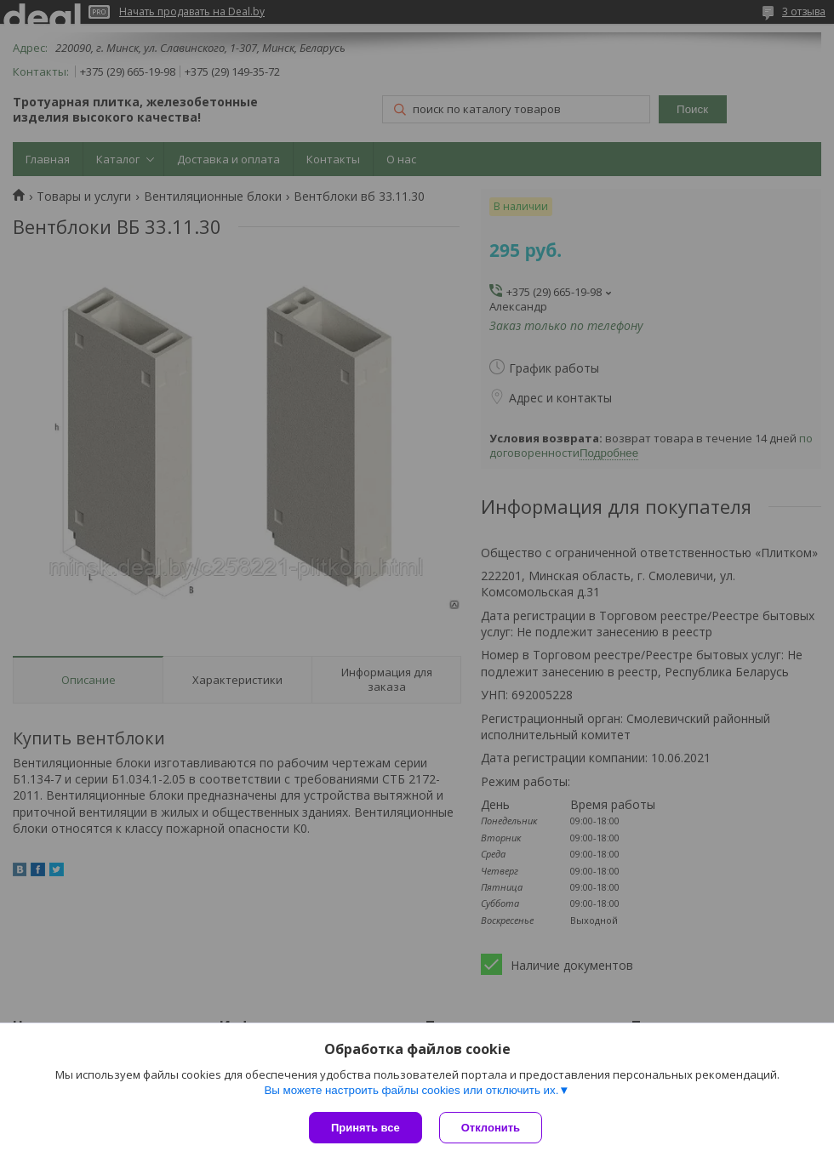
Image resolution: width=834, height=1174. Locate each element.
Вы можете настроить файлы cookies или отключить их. (411, 1090)
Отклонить (490, 1127)
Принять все (365, 1127)
